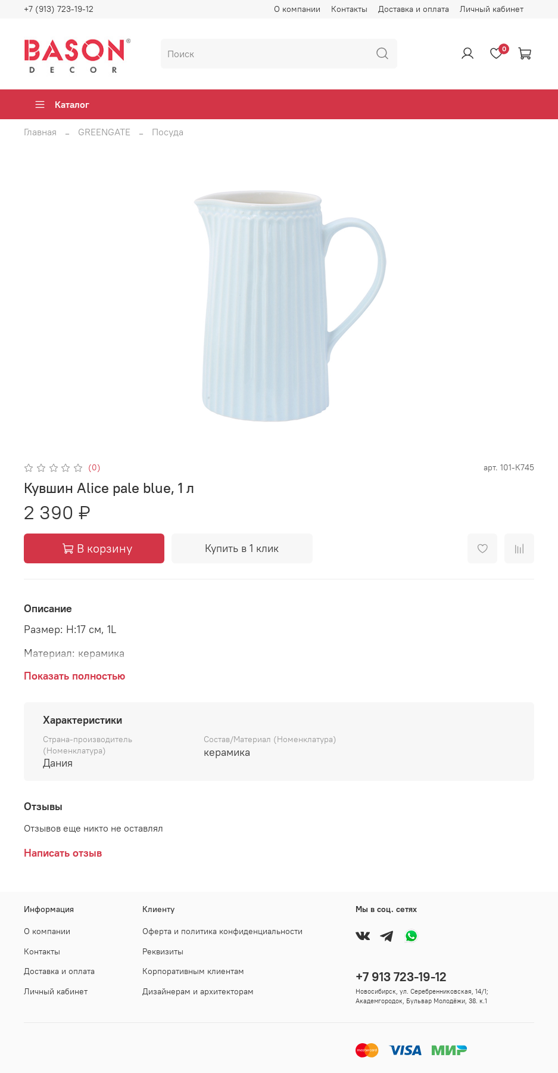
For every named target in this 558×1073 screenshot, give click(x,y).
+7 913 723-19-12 (401, 977)
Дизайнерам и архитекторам (198, 991)
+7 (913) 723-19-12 (58, 9)
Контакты (349, 9)
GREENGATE (104, 132)
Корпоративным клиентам (193, 971)
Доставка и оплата (413, 9)
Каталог (61, 104)
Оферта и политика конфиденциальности (222, 931)
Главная (40, 132)
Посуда (167, 132)
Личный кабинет (491, 9)
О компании (297, 9)
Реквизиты (162, 951)
